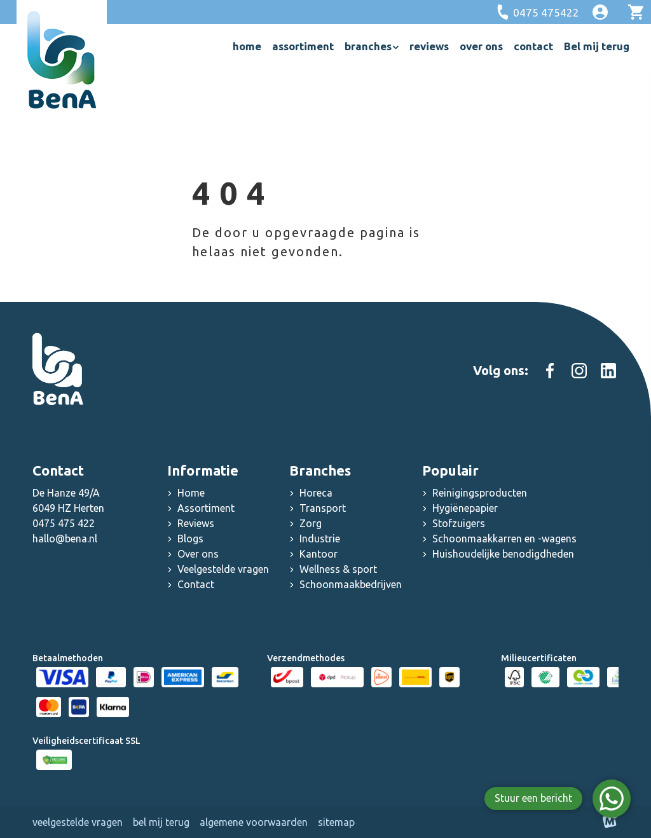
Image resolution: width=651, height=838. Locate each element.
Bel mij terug (161, 822)
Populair (450, 470)
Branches (320, 470)
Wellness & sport (338, 569)
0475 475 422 (63, 523)
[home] (62, 60)
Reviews (195, 523)
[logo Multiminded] (610, 822)
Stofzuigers (458, 523)
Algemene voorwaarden (254, 822)
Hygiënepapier (465, 508)
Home (191, 492)
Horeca (315, 492)
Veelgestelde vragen (223, 569)
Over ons (198, 554)
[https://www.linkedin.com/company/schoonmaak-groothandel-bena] (608, 371)
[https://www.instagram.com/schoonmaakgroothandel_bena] (579, 371)
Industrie (319, 538)
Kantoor (318, 554)
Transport (322, 508)
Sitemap (336, 822)
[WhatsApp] (612, 799)
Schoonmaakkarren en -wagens (504, 538)
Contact (195, 584)
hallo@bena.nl (64, 538)
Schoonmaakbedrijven (350, 584)
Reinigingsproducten (479, 492)
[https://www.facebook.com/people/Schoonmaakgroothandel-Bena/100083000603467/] (550, 371)
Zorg (310, 523)
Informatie (202, 470)
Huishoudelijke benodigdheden (503, 554)
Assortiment (206, 508)
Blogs (190, 538)
